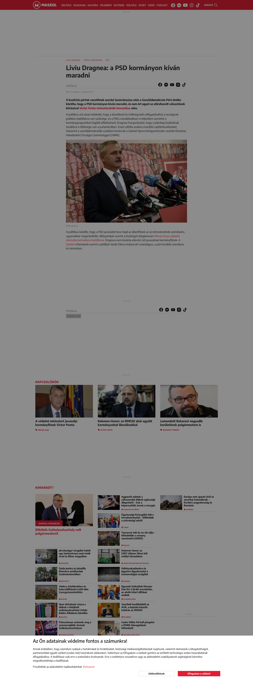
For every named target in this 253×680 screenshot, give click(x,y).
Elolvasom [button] (89, 666)
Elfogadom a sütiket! (199, 673)
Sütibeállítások (156, 673)
